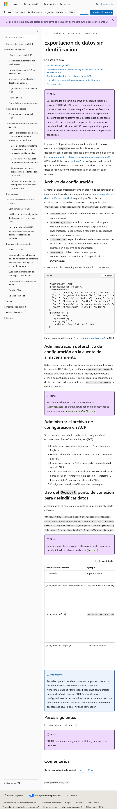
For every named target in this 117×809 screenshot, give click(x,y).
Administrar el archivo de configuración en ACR (69, 76)
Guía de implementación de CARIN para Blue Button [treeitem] (21, 273)
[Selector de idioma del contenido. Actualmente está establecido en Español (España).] (13, 795)
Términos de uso (50, 807)
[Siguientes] (90, 4)
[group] (79, 306)
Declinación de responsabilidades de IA (20, 802)
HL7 (86, 741)
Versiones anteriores (51, 802)
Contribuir (79, 802)
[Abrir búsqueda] (97, 4)
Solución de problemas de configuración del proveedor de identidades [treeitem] (24, 184)
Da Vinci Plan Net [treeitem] (17, 295)
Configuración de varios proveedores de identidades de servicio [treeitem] (24, 171)
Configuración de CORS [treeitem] (20, 208)
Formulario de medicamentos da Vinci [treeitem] (22, 282)
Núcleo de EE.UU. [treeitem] (17, 249)
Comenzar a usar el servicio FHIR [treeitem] (21, 116)
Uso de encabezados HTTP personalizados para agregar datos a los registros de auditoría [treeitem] (22, 233)
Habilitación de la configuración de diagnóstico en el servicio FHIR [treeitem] (23, 218)
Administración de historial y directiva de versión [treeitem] (22, 81)
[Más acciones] (112, 33)
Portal (84, 12)
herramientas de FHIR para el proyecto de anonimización (78, 156)
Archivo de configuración (58, 65)
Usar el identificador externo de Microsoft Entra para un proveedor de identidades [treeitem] (24, 149)
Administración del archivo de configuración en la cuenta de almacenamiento (75, 71)
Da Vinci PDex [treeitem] (15, 290)
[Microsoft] (6, 4)
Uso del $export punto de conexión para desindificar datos (74, 80)
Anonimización (95, 338)
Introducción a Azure (102, 12)
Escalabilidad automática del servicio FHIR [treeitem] (22, 62)
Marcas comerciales (71, 807)
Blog (67, 802)
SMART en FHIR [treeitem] (16, 97)
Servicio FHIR (91, 33)
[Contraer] (37, 31)
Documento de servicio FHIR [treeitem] (19, 43)
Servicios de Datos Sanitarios (66, 33)
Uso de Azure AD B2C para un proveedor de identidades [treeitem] (24, 160)
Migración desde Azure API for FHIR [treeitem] (23, 90)
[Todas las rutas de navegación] (47, 33)
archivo (75, 161)
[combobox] (21, 37)
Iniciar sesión (107, 3)
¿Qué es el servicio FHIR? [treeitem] (20, 55)
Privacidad (93, 802)
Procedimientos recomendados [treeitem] (23, 103)
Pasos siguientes (54, 84)
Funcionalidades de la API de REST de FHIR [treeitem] (22, 71)
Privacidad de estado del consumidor (19, 807)
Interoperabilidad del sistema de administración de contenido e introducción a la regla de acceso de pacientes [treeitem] (23, 261)
